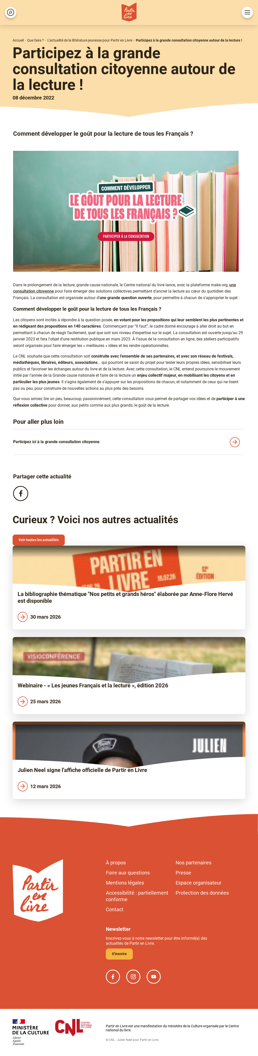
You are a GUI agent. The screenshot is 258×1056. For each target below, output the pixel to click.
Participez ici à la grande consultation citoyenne (56, 441)
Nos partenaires (193, 863)
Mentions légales (125, 883)
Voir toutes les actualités (39, 540)
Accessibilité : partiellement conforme (137, 896)
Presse (183, 873)
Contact (114, 909)
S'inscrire (119, 954)
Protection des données (202, 893)
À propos (116, 863)
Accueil (18, 40)
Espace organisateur (198, 883)
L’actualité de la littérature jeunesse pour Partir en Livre (89, 40)
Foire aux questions (128, 873)
